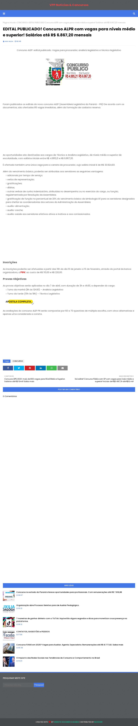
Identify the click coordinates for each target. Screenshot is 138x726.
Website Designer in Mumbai (66, 722)
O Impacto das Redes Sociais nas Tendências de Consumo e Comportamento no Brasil (58, 657)
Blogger (98, 722)
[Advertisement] (69, 132)
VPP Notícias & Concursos (69, 5)
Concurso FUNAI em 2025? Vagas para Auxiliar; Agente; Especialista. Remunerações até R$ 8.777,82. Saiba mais (69, 644)
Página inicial (9, 22)
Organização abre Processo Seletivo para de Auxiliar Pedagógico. (47, 605)
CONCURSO (22, 22)
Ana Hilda (9, 41)
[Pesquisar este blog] (18, 685)
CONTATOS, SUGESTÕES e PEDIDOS (33, 631)
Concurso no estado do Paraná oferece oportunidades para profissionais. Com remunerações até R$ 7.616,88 (69, 592)
